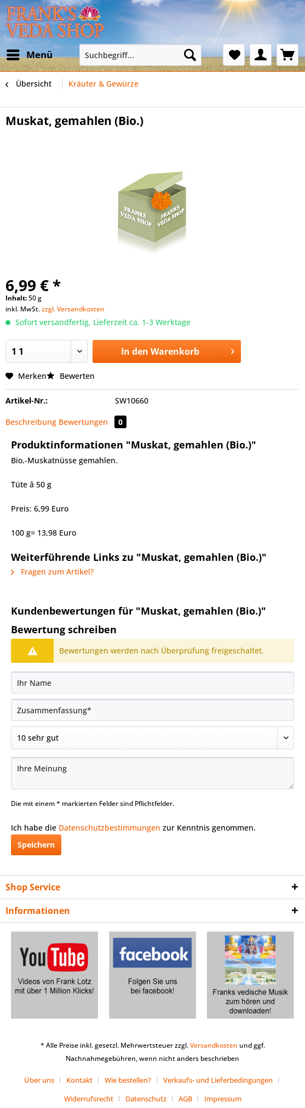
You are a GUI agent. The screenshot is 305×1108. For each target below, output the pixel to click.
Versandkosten (214, 1045)
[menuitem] (29, 55)
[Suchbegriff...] (140, 55)
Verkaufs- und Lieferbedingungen (218, 1080)
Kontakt (79, 1080)
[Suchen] (190, 55)
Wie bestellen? (128, 1080)
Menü (30, 53)
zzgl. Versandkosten (73, 309)
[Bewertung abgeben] (152, 737)
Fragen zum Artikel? (52, 571)
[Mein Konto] (261, 55)
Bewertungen (92, 422)
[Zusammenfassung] (152, 710)
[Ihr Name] (152, 683)
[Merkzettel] (234, 55)
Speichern (36, 844)
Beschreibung (30, 422)
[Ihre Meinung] (152, 773)
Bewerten (71, 376)
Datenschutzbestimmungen (109, 827)
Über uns (39, 1080)
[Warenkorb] (287, 55)
